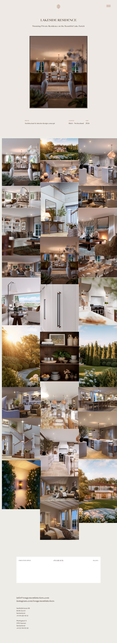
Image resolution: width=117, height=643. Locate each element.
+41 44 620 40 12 (22, 615)
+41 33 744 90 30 (22, 628)
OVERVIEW (58, 561)
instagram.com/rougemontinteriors (35, 601)
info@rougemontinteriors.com (32, 598)
